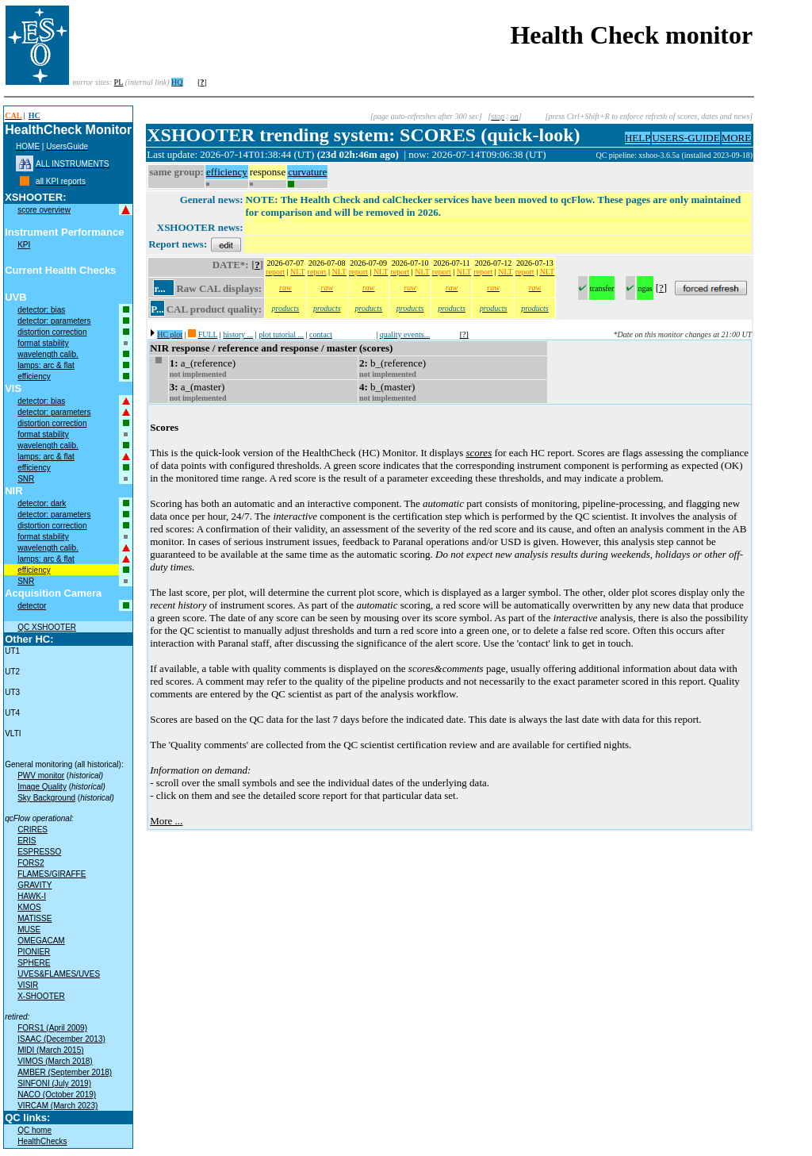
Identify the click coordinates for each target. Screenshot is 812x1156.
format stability (42, 343)
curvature (307, 172)
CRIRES (32, 829)
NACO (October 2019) (56, 1094)
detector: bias (41, 309)
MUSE (28, 929)
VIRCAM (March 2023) (57, 1105)
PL (119, 82)
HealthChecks (42, 1141)
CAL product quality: (214, 309)
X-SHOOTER (40, 996)
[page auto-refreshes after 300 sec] (426, 116)
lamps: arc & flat (46, 365)
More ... (166, 821)
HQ (176, 82)
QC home (34, 1130)
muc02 (584, 155)
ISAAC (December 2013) (61, 1039)
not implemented (198, 374)
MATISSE (34, 918)
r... (159, 288)
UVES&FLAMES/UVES (58, 974)
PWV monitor (40, 775)
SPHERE (33, 962)
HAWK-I (31, 896)
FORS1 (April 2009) (52, 1028)
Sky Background (46, 797)
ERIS (26, 840)
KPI (23, 244)
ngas (645, 288)
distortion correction (51, 332)
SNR (25, 478)
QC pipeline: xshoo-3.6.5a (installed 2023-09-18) (674, 155)
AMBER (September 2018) (64, 1072)
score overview (44, 209)
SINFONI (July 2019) (54, 1083)
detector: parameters (53, 321)
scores (478, 453)
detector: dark (41, 503)
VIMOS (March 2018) (54, 1061)
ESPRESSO (39, 851)
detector (31, 605)
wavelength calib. (48, 354)
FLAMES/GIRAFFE (51, 874)
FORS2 (30, 862)
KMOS (28, 907)
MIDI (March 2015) (50, 1050)
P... (157, 309)
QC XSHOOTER (46, 627)
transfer (602, 288)
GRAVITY (34, 885)
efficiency (34, 376)
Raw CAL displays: (219, 288)
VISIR (27, 985)
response (268, 172)
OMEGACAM (40, 940)
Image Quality (42, 786)
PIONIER (33, 951)
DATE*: (231, 265)
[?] (464, 334)
